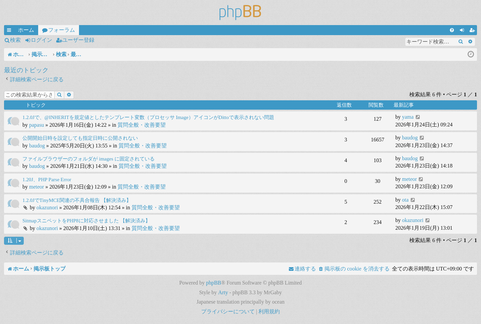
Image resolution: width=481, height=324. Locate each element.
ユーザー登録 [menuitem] (473, 31)
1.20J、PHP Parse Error (46, 179)
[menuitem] (452, 30)
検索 (15, 40)
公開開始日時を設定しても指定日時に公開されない (80, 138)
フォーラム (61, 30)
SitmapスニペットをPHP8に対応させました (70, 220)
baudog (37, 145)
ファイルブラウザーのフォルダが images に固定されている (88, 158)
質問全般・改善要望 (141, 125)
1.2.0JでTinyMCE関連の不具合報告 (61, 200)
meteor (36, 187)
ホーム (26, 30)
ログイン (41, 40)
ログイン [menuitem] (463, 31)
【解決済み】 (116, 200)
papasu (36, 125)
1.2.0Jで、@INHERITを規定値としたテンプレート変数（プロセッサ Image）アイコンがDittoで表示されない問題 (148, 117)
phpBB (213, 283)
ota (405, 200)
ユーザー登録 (78, 40)
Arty (223, 292)
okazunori (47, 207)
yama (408, 117)
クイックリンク (10, 31)
